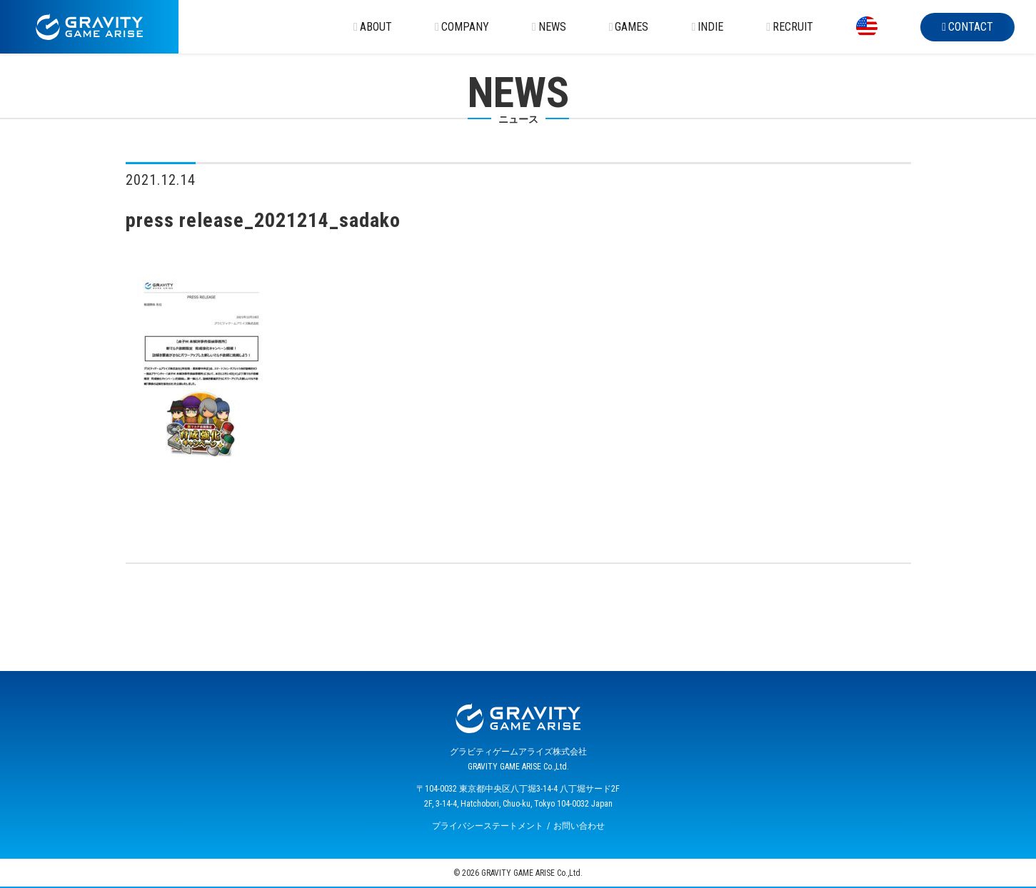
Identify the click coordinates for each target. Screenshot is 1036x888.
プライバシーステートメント (487, 826)
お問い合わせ (579, 826)
